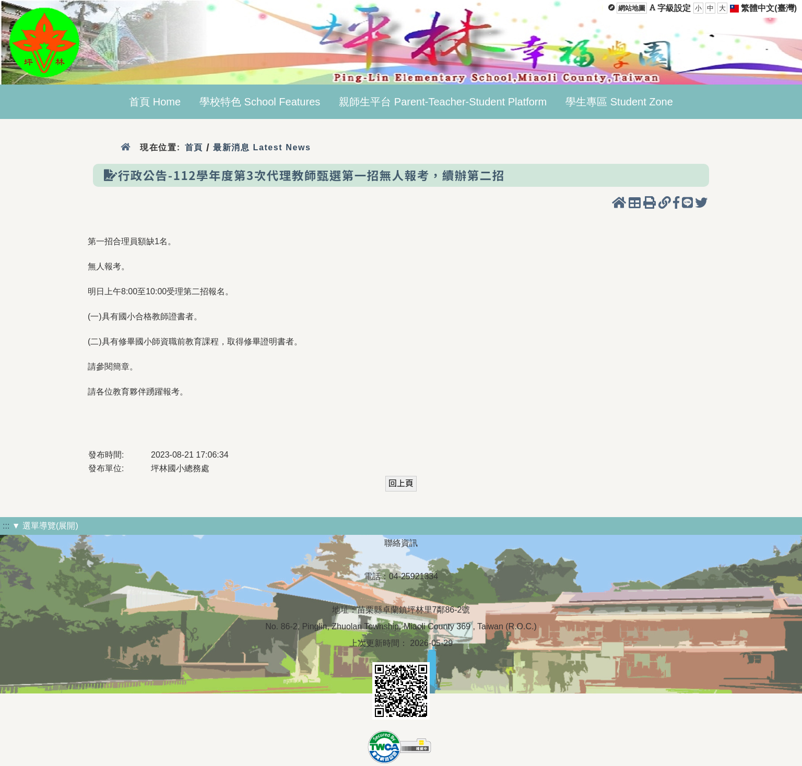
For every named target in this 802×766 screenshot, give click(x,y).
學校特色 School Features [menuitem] (259, 101)
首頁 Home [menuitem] (155, 101)
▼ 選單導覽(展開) (45, 525)
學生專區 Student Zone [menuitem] (619, 101)
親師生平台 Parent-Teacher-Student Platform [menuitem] (443, 101)
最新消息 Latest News (262, 147)
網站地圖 (631, 8)
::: (6, 525)
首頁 (194, 147)
